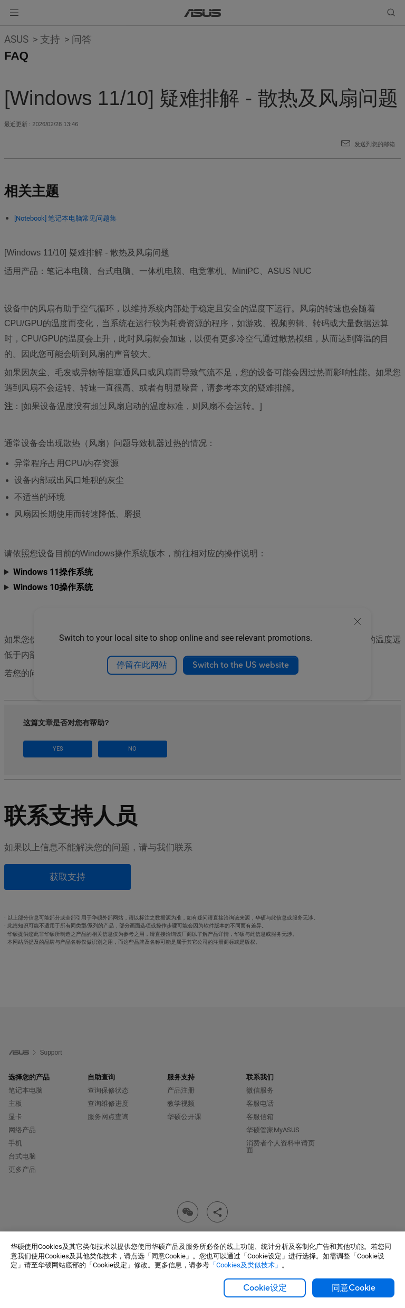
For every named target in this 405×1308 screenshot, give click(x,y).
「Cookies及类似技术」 (245, 1265)
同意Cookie (353, 1288)
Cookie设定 (265, 1288)
